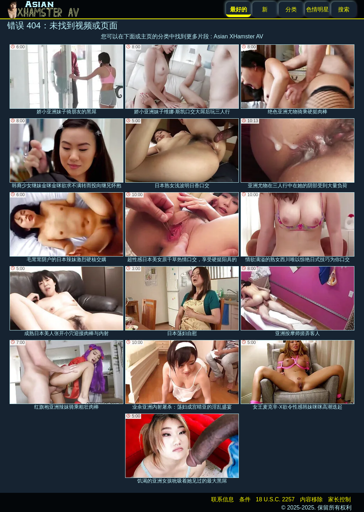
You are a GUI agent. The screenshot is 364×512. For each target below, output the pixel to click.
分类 (291, 9)
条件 (245, 499)
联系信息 (222, 499)
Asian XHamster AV (238, 36)
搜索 (343, 9)
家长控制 (339, 499)
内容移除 (311, 499)
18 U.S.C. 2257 (275, 499)
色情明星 (317, 9)
